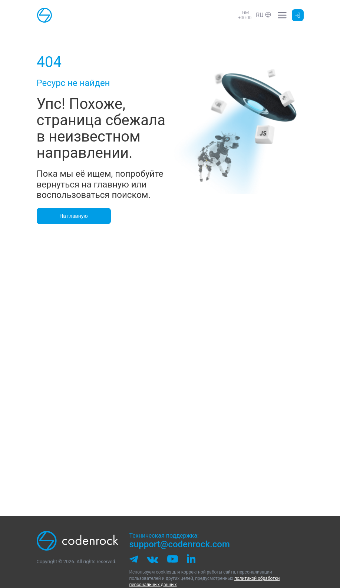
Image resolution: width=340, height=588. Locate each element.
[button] (263, 15)
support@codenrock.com (179, 544)
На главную (73, 216)
